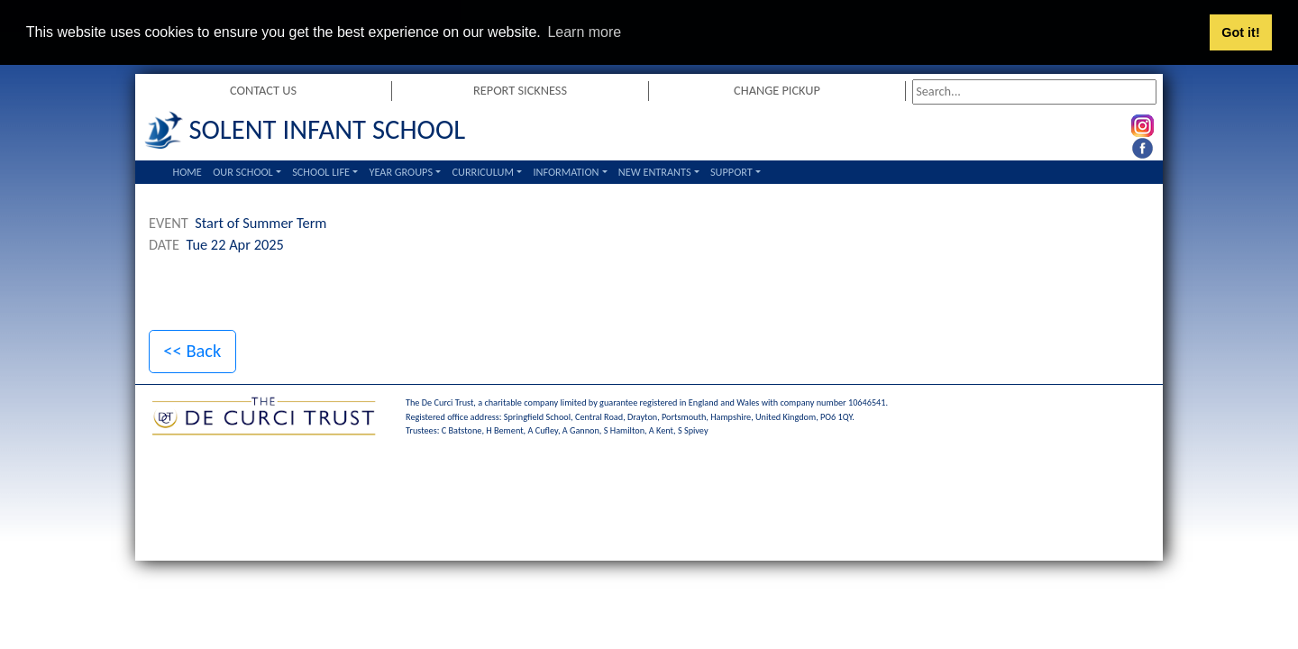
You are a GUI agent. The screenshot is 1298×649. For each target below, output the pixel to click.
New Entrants (654, 171)
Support (731, 171)
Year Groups (401, 171)
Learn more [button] (584, 32)
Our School (243, 171)
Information (566, 171)
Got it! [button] (1240, 32)
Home (187, 171)
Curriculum (482, 171)
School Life (321, 171)
